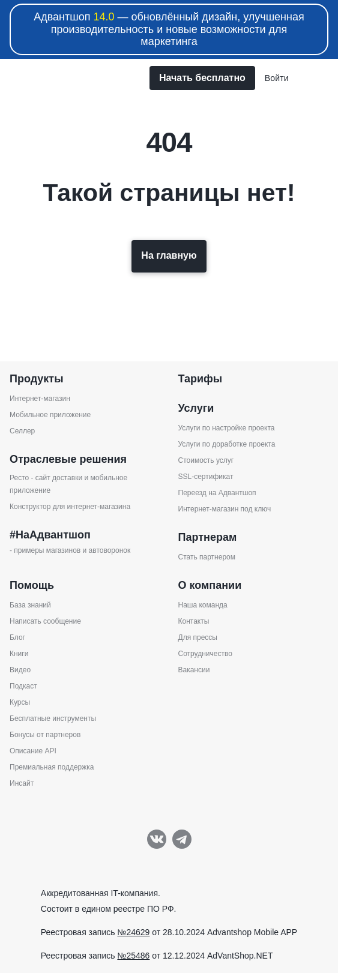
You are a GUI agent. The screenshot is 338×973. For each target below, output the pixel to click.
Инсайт (22, 783)
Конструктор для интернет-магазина (70, 506)
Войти (277, 78)
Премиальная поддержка (52, 767)
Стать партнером (207, 557)
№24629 (133, 932)
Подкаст (23, 686)
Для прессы (197, 637)
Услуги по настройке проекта (226, 428)
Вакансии (194, 670)
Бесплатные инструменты (53, 718)
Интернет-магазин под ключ (224, 509)
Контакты (194, 621)
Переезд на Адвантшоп (217, 493)
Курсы (20, 702)
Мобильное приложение (50, 415)
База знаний (30, 605)
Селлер (22, 431)
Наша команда (203, 605)
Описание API (33, 751)
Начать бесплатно (202, 78)
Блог (17, 637)
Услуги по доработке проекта (227, 444)
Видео (20, 670)
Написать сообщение (45, 621)
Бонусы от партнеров (45, 735)
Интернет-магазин (40, 398)
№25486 (133, 955)
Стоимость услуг (206, 460)
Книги (19, 653)
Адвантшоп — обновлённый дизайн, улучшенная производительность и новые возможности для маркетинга (169, 29)
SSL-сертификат (206, 476)
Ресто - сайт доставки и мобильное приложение (68, 484)
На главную (168, 255)
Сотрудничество (205, 653)
